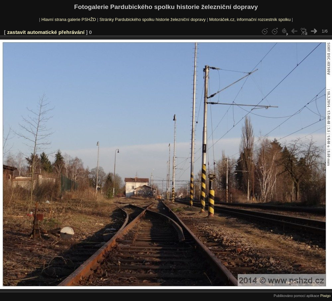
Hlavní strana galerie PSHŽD (69, 19)
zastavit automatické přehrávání (45, 32)
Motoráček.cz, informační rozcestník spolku (249, 19)
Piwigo (325, 296)
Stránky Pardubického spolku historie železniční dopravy (152, 19)
